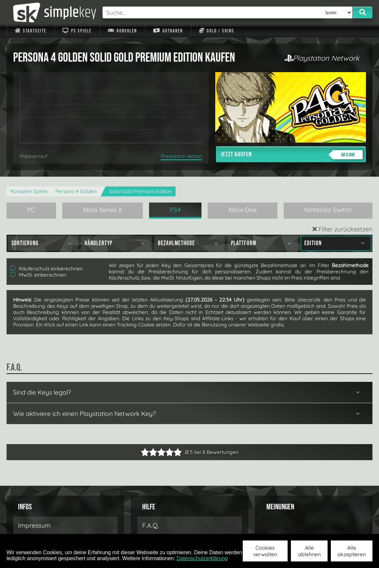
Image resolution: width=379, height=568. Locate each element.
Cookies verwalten (265, 551)
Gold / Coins (216, 31)
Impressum (34, 525)
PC (31, 210)
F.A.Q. (150, 525)
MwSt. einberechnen (38, 275)
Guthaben (167, 31)
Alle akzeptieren (351, 551)
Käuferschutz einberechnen (46, 268)
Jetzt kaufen (292, 154)
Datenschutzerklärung (202, 558)
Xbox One (242, 210)
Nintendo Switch (328, 210)
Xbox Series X (102, 210)
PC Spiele (77, 31)
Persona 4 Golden (76, 191)
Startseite (30, 31)
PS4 (175, 210)
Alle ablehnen (309, 551)
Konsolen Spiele (28, 191)
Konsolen (122, 31)
